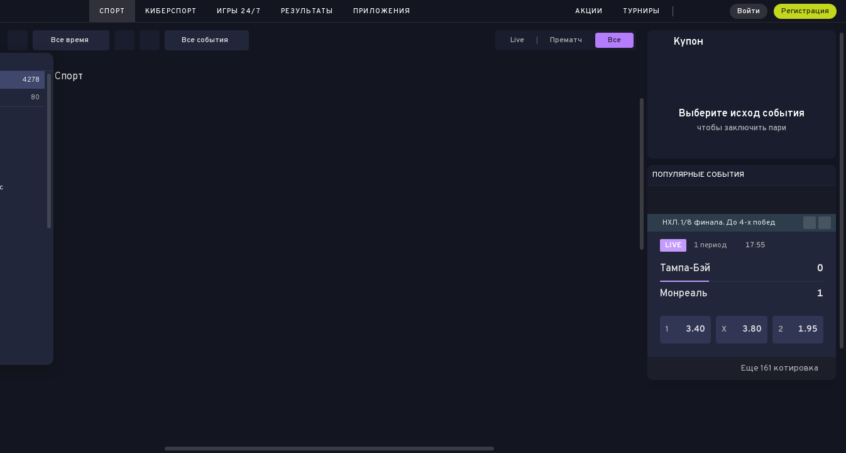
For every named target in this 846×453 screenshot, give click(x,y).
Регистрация (805, 11)
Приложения (381, 11)
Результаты (307, 11)
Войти (748, 11)
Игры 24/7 (239, 11)
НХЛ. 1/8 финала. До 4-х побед (718, 223)
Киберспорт (171, 11)
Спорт (112, 11)
